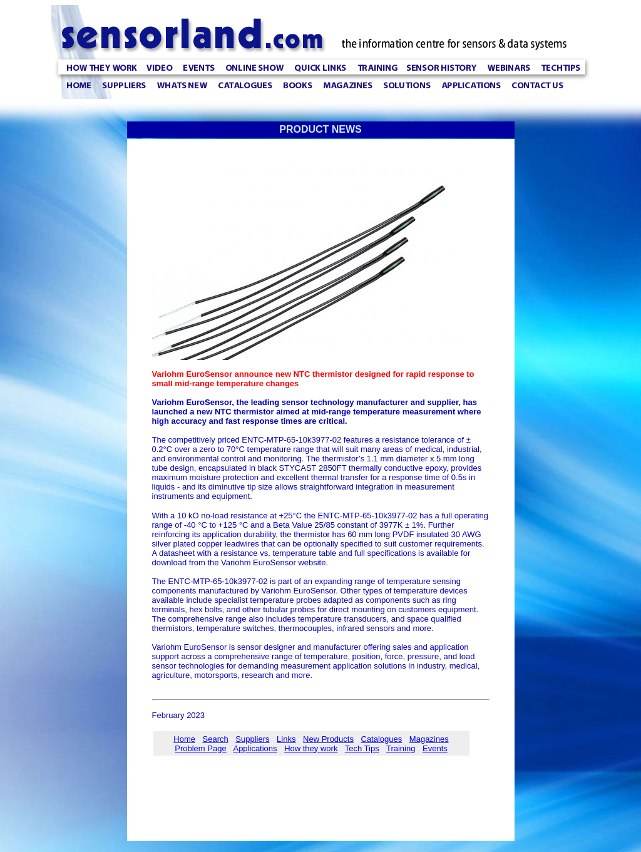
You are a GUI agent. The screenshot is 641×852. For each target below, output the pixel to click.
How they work (310, 748)
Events (435, 748)
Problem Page (200, 748)
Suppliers (252, 739)
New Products (328, 739)
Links (286, 739)
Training (400, 748)
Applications (255, 748)
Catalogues (382, 739)
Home (184, 739)
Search (215, 739)
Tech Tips (362, 748)
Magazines (429, 739)
